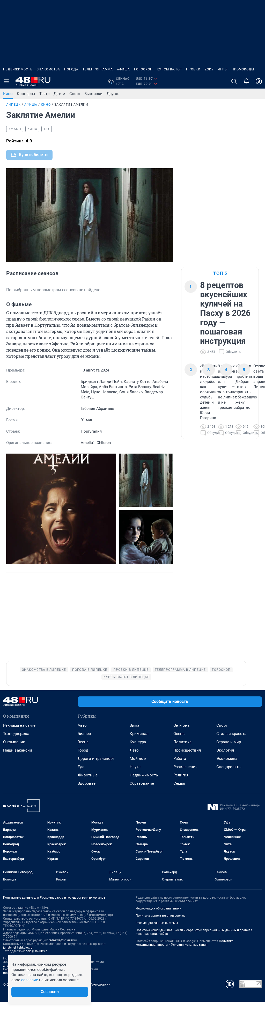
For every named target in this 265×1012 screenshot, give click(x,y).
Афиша (123, 69)
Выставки (93, 93)
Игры (222, 69)
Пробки (193, 69)
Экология (225, 760)
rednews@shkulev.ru (63, 950)
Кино (8, 93)
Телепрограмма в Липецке (180, 680)
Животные (88, 785)
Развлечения (185, 777)
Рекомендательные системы (157, 933)
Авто (82, 735)
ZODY (209, 69)
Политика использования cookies (160, 926)
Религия (180, 785)
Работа (179, 769)
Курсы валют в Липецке (126, 687)
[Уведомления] (246, 81)
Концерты (26, 93)
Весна (83, 752)
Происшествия (187, 760)
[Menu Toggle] (6, 81)
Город (83, 760)
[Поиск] (234, 81)
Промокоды (243, 69)
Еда (81, 777)
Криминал (139, 744)
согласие (29, 980)
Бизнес (84, 744)
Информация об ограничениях (158, 919)
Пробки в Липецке (131, 680)
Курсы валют (169, 69)
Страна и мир (228, 752)
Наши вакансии (17, 760)
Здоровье (86, 793)
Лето (134, 760)
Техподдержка (16, 744)
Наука (135, 777)
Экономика (226, 769)
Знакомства (48, 69)
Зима (134, 735)
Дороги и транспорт (96, 769)
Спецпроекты (228, 777)
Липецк (13, 104)
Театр (44, 93)
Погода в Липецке (89, 680)
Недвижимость (18, 69)
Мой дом (138, 769)
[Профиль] (259, 81)
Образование (142, 793)
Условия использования (189, 955)
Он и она (181, 735)
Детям (59, 93)
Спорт (74, 93)
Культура (138, 752)
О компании (14, 752)
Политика (182, 752)
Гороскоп (143, 69)
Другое (113, 93)
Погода (71, 69)
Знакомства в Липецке (44, 680)
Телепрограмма (98, 69)
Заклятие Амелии (71, 104)
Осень (179, 744)
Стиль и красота (231, 744)
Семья (179, 793)
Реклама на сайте (19, 735)
